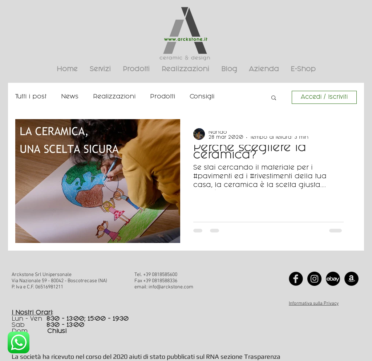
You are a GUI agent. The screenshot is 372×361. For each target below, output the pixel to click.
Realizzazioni (114, 97)
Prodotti (162, 97)
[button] (273, 98)
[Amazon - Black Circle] (351, 279)
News (69, 97)
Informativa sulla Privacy (314, 304)
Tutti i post (30, 97)
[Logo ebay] (333, 279)
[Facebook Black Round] (296, 279)
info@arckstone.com (171, 287)
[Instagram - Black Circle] (314, 279)
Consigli (202, 97)
